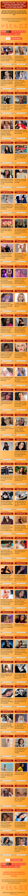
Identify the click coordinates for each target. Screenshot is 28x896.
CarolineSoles (4, 214)
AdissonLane (4, 709)
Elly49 (16, 783)
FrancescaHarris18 (19, 190)
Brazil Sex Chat (26, 26)
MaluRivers (17, 758)
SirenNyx (17, 660)
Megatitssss (4, 758)
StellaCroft (3, 42)
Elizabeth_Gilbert (19, 116)
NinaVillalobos (18, 511)
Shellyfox (17, 487)
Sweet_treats (4, 461)
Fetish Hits (16, 893)
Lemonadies (4, 313)
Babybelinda (18, 437)
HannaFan (17, 536)
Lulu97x (17, 264)
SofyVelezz (3, 684)
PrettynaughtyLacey (6, 140)
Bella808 (17, 91)
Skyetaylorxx (4, 387)
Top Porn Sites (7, 26)
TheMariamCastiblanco (6, 808)
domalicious (4, 363)
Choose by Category (16, 38)
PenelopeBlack (18, 140)
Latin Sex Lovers (11, 26)
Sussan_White (18, 313)
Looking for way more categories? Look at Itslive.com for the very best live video (14, 874)
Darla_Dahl (17, 338)
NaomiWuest (18, 635)
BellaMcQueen (18, 684)
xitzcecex (17, 585)
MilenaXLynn (4, 264)
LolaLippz (3, 487)
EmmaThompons (5, 832)
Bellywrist (17, 808)
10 (7, 34)
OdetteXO (3, 610)
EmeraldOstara (4, 91)
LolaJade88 (17, 289)
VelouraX (17, 610)
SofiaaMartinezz (5, 190)
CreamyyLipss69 (5, 165)
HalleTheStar (18, 413)
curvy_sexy (17, 363)
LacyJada (17, 66)
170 (16, 34)
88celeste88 (3, 289)
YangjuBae (17, 165)
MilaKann (3, 635)
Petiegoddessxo (5, 734)
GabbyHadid (4, 536)
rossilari (3, 660)
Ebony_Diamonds (5, 585)
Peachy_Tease (18, 42)
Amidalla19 (17, 832)
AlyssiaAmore (18, 561)
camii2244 (17, 387)
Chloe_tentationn (5, 437)
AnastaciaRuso (4, 511)
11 (10, 34)
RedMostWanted (5, 116)
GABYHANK (4, 413)
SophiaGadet (18, 461)
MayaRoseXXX (18, 214)
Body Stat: (7, 44)
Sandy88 (3, 783)
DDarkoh (3, 66)
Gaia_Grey (3, 561)
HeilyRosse (3, 338)
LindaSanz (3, 239)
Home (8, 38)
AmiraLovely (18, 709)
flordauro (17, 239)
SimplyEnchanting (19, 734)
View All (4, 31)
